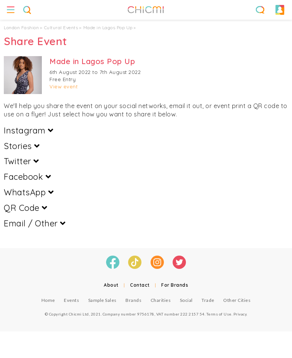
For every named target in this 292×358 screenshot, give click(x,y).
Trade (208, 300)
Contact (140, 285)
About (111, 285)
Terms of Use (219, 314)
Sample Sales (102, 300)
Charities (161, 300)
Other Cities (237, 300)
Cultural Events (61, 27)
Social (186, 300)
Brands (133, 300)
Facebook (27, 176)
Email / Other (35, 223)
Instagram (29, 130)
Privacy (240, 314)
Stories (22, 146)
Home (48, 300)
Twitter (21, 161)
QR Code (26, 208)
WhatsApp (29, 192)
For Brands (174, 285)
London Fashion (21, 27)
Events (71, 300)
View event (63, 86)
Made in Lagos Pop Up (108, 27)
